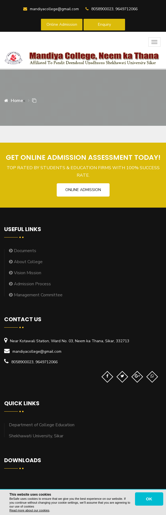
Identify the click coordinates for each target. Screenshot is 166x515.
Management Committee (36, 295)
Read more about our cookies (29, 510)
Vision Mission (25, 273)
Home (13, 101)
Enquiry (104, 24)
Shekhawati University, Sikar (36, 436)
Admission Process (30, 284)
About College (26, 262)
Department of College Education (41, 425)
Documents (22, 251)
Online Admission (61, 24)
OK (149, 498)
